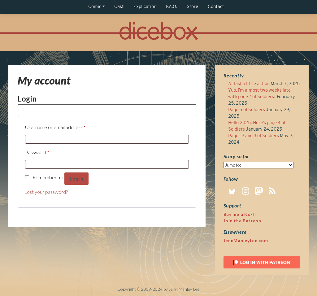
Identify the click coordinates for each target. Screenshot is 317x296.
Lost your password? (46, 192)
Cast (119, 7)
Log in (76, 178)
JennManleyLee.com (246, 240)
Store (192, 7)
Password (37, 151)
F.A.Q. (171, 7)
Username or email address (55, 126)
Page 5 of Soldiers (246, 110)
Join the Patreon (242, 220)
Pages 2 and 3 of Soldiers (253, 136)
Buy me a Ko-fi (240, 214)
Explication (144, 7)
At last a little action (249, 84)
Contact (216, 7)
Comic (94, 7)
